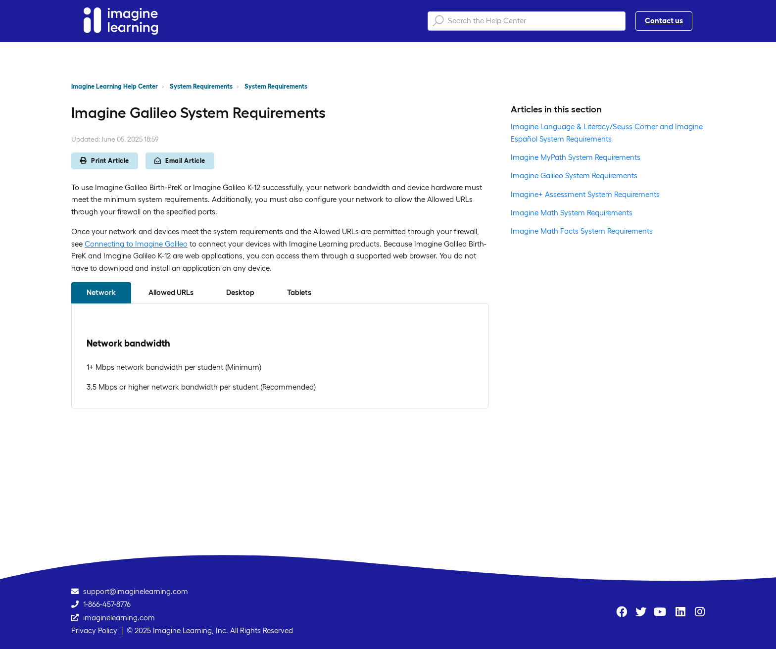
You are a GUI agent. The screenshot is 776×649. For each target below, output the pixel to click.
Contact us (664, 20)
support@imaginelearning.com (135, 591)
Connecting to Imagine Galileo (136, 244)
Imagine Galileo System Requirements (574, 175)
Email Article (179, 160)
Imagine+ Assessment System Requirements (585, 194)
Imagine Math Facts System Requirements (582, 231)
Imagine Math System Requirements (571, 212)
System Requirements (201, 86)
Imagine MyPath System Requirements (575, 157)
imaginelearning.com (119, 617)
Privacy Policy (94, 630)
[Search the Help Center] (527, 21)
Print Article (104, 160)
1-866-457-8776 (107, 604)
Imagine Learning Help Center (114, 86)
